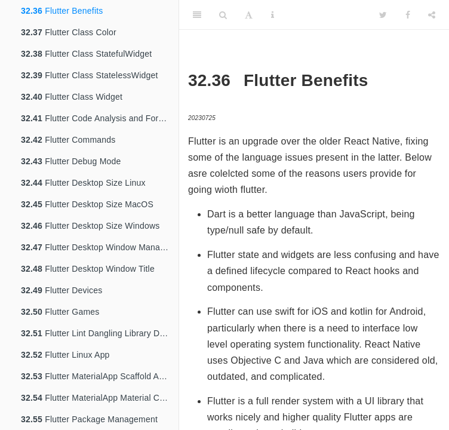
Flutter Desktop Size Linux (83, 183)
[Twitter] (383, 15)
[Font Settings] (249, 15)
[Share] (431, 15)
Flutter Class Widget (71, 97)
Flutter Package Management (89, 419)
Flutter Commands (68, 140)
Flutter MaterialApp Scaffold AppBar (100, 376)
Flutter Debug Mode (71, 161)
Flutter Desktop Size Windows (90, 226)
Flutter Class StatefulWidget (86, 54)
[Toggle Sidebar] (197, 15)
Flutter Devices (62, 290)
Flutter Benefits (62, 11)
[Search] (223, 15)
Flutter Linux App (65, 355)
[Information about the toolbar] (272, 15)
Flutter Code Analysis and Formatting (100, 118)
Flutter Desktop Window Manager (97, 247)
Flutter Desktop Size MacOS (87, 204)
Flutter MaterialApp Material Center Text (100, 398)
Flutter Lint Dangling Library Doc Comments (100, 333)
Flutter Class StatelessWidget (89, 75)
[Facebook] (407, 15)
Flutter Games (60, 312)
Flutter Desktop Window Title (88, 269)
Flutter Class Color (68, 32)
